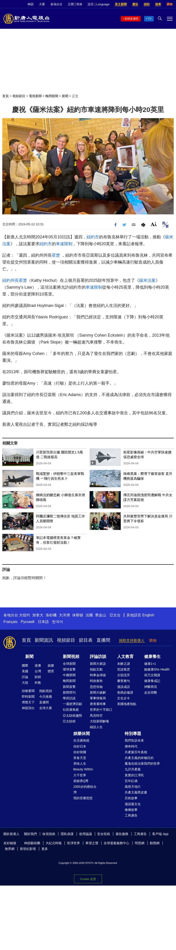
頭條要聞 (28, 691)
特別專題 (133, 733)
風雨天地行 (133, 786)
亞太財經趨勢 (72, 715)
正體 (71, 4)
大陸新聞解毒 (99, 721)
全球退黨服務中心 (116, 843)
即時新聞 (28, 696)
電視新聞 (35, 96)
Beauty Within (83, 769)
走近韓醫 (150, 692)
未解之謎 (123, 663)
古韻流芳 (123, 675)
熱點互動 (96, 669)
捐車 (158, 4)
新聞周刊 (69, 692)
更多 (44, 849)
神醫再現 (150, 687)
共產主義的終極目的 (139, 758)
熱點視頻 (45, 691)
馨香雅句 (123, 681)
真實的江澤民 (134, 775)
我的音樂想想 (83, 798)
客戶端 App (160, 834)
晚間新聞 (51, 96)
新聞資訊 (44, 640)
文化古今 (123, 698)
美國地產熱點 (126, 704)
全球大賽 (45, 708)
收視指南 (48, 834)
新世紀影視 (28, 849)
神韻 (30, 4)
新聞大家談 (98, 663)
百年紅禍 (131, 781)
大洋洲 (64, 615)
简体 (79, 4)
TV (149, 18)
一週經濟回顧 (72, 704)
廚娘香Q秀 (81, 781)
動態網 (155, 843)
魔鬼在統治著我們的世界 (142, 763)
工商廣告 (131, 815)
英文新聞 (121, 4)
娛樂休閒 (81, 733)
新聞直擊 (69, 687)
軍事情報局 (98, 698)
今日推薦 (45, 696)
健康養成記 (152, 681)
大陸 (25, 682)
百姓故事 (131, 798)
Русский (27, 622)
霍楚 (56, 255)
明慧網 (139, 843)
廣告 (135, 4)
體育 (51, 671)
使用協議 (85, 834)
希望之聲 (91, 843)
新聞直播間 (131, 18)
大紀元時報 (54, 843)
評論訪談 (98, 656)
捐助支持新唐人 (132, 640)
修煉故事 (131, 810)
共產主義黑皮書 (136, 792)
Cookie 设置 (88, 879)
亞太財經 (69, 721)
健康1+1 (150, 663)
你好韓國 (79, 752)
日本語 (43, 622)
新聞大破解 (98, 692)
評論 (25, 677)
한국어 (57, 622)
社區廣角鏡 (71, 709)
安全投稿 (103, 834)
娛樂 (51, 665)
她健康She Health (157, 669)
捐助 (147, 4)
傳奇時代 (131, 746)
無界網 (9, 849)
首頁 (5, 96)
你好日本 (79, 746)
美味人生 (79, 763)
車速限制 (64, 244)
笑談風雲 (123, 669)
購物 (170, 4)
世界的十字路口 (101, 709)
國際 (25, 665)
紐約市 (93, 237)
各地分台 (56, 4)
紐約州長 (10, 280)
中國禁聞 (69, 675)
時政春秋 (96, 681)
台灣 (38, 671)
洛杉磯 (51, 615)
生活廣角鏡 (81, 740)
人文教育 (125, 656)
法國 (89, 615)
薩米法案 (147, 280)
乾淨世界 (73, 843)
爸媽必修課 (125, 692)
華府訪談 (69, 698)
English (148, 615)
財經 (38, 677)
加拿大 (37, 615)
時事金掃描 (98, 675)
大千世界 (79, 775)
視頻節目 (18, 96)
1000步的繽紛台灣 (84, 789)
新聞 (65, 96)
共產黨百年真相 (136, 752)
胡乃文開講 (152, 675)
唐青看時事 (98, 704)
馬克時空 (96, 715)
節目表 (86, 640)
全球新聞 (69, 663)
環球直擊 (69, 669)
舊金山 (100, 615)
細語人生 (96, 727)
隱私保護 (67, 834)
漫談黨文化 (133, 804)
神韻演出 (28, 708)
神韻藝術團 (32, 843)
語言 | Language (98, 4)
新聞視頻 (71, 656)
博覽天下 (28, 702)
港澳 (38, 665)
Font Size (153, 224)
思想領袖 (96, 687)
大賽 (42, 4)
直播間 (103, 640)
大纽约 (24, 615)
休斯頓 (77, 615)
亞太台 (115, 615)
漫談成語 (123, 687)
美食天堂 (79, 758)
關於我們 (30, 834)
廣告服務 (122, 834)
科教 (38, 682)
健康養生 (152, 656)
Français (10, 622)
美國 (25, 671)
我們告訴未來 (134, 740)
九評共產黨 (133, 769)
